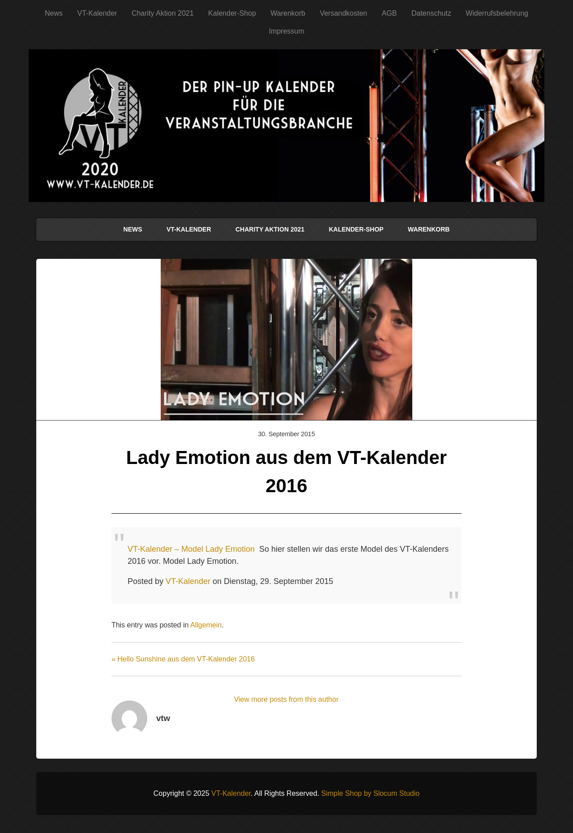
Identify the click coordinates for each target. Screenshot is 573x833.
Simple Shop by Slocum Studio (370, 793)
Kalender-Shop (232, 13)
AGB (389, 13)
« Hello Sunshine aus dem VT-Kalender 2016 (183, 659)
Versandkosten (343, 13)
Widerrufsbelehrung (497, 13)
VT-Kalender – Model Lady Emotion (191, 549)
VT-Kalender (97, 13)
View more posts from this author (286, 699)
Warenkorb (287, 13)
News (54, 13)
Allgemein (206, 625)
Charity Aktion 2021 (163, 13)
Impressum (286, 31)
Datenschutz (431, 13)
